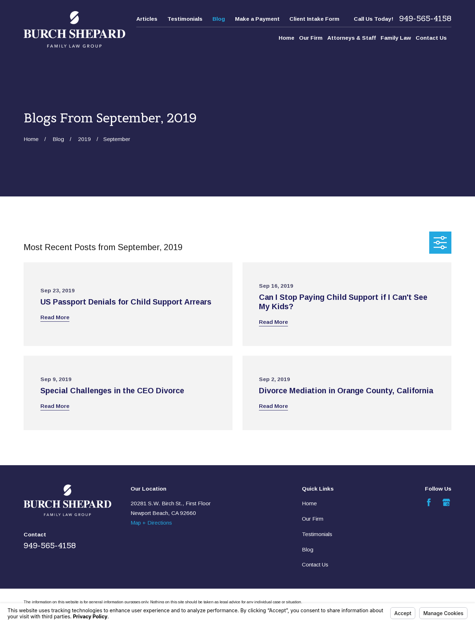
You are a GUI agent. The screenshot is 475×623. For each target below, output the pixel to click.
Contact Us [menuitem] (431, 38)
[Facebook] (429, 502)
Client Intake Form (314, 19)
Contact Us (315, 564)
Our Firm (312, 519)
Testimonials (184, 19)
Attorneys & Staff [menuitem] (351, 38)
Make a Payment (257, 19)
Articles (146, 19)
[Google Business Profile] (446, 502)
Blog (218, 19)
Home (309, 503)
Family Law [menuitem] (396, 38)
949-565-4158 (425, 19)
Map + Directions (151, 523)
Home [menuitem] (286, 38)
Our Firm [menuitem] (311, 38)
